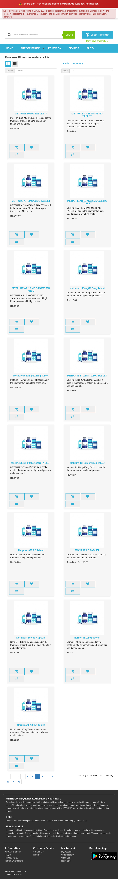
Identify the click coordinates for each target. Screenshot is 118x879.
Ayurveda (54, 48)
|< (8, 776)
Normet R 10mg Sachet (87, 637)
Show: (65, 71)
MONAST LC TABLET (87, 550)
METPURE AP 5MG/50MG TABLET (31, 201)
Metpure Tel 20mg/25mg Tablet (87, 463)
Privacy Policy (11, 858)
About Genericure (13, 852)
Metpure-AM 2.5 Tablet (31, 550)
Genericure (21, 871)
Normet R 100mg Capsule (30, 637)
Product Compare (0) (73, 63)
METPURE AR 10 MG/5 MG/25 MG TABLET (31, 289)
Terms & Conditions (14, 861)
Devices (74, 48)
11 (8, 781)
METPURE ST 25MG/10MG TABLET (87, 375)
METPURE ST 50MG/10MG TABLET (31, 463)
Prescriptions (30, 48)
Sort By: (10, 71)
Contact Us (38, 852)
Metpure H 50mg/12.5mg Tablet (30, 375)
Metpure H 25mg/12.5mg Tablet (87, 288)
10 (53, 776)
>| (19, 781)
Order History (67, 855)
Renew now (66, 3)
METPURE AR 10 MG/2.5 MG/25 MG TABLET (87, 202)
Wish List (65, 858)
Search (69, 34)
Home (9, 48)
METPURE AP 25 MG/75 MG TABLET (87, 114)
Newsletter (66, 861)
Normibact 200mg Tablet (31, 725)
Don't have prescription (97, 41)
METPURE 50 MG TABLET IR (31, 113)
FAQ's (90, 48)
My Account (66, 852)
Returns (36, 855)
